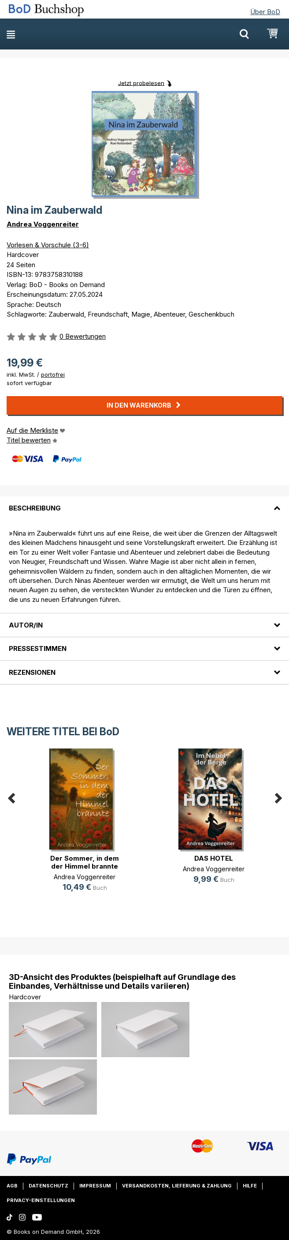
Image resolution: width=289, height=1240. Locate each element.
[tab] (144, 502)
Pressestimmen (38, 648)
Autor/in (26, 625)
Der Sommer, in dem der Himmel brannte (84, 862)
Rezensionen (32, 672)
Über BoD (265, 12)
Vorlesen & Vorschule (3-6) (48, 245)
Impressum (95, 1186)
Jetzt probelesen (141, 82)
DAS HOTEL (213, 858)
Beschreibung (35, 508)
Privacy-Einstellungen (41, 1200)
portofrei (53, 374)
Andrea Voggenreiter (43, 224)
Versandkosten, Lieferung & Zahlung (177, 1186)
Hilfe (250, 1186)
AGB (12, 1186)
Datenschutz (48, 1186)
